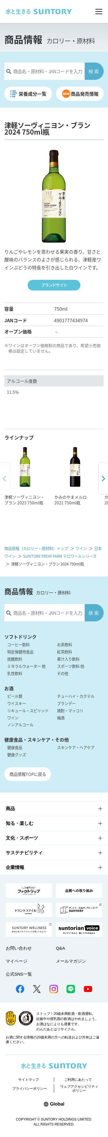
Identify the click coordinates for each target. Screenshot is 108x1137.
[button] (103, 478)
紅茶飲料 (64, 652)
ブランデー (66, 703)
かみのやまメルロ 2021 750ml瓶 (70, 500)
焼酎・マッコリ (70, 710)
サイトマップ (28, 1080)
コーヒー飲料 (18, 644)
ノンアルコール (20, 724)
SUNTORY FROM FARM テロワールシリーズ (59, 556)
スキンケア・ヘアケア (75, 747)
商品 (10, 808)
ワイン (81, 548)
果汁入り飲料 (68, 659)
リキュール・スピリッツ (27, 710)
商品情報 (23, 39)
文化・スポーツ (22, 838)
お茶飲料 (64, 644)
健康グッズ (16, 754)
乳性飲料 (14, 673)
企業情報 (15, 867)
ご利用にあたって (78, 1080)
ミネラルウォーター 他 (26, 666)
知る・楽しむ (19, 823)
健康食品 (14, 747)
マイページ (16, 961)
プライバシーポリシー (29, 1089)
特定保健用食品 (20, 652)
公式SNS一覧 (19, 974)
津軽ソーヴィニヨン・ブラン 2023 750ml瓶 (24, 500)
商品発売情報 (85, 93)
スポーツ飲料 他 (70, 666)
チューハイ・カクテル (75, 696)
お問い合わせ (19, 948)
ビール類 (14, 696)
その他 (62, 673)
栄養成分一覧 (33, 93)
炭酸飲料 (14, 659)
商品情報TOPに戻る (28, 774)
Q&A (60, 948)
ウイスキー (16, 703)
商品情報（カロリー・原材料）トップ (36, 548)
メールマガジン (71, 961)
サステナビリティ (24, 852)
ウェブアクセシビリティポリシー (79, 1089)
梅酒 (61, 718)
